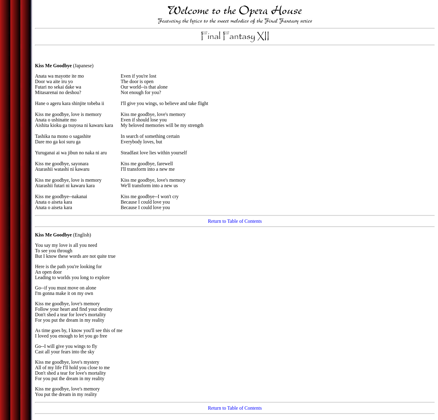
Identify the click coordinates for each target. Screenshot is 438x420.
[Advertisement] (235, 56)
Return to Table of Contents (235, 221)
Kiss (39, 65)
